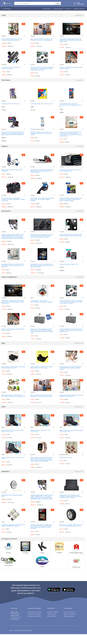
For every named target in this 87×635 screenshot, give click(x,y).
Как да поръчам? (51, 615)
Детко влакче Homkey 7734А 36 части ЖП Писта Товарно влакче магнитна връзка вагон (13, 396)
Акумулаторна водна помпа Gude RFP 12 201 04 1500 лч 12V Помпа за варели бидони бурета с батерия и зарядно (71, 200)
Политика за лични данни (34, 615)
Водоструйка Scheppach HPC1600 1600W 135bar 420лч (12, 170)
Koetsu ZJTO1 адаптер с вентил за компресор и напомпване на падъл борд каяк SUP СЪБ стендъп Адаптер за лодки (42, 69)
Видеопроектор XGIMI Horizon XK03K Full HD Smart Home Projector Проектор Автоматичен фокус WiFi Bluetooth (42, 266)
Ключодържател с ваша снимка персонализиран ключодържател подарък (41, 301)
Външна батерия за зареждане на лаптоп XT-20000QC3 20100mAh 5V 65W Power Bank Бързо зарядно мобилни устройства (42, 236)
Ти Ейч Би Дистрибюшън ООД (37, 129)
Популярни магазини (9, 539)
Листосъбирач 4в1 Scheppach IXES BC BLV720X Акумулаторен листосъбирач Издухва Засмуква (42, 200)
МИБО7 (3, 427)
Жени (3, 407)
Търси (57, 3)
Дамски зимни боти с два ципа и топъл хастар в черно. (41, 431)
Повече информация (69, 617)
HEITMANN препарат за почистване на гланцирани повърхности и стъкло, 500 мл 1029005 (41, 133)
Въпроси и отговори (52, 612)
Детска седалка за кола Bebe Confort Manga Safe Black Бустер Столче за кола (42, 368)
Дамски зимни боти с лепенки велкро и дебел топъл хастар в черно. (71, 431)
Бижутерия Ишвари (64, 455)
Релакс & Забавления (9, 277)
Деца (3, 344)
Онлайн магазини (58, 8)
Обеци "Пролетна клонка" (66, 458)
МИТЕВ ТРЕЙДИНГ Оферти (76, 553)
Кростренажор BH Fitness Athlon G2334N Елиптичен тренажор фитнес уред (12, 39)
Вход (78, 2)
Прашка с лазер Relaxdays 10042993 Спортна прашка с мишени (71, 68)
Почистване (5, 80)
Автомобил (5, 472)
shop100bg (4, 64)
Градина (4, 146)
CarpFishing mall (8, 566)
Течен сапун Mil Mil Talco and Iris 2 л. (11, 104)
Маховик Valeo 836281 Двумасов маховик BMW (12, 496)
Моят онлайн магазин (69, 612)
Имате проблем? (51, 617)
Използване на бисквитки (34, 617)
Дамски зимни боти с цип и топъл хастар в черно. (13, 459)
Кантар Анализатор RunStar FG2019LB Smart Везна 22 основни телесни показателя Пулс (71, 235)
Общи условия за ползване (35, 612)
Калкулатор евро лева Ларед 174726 (69, 264)
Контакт (68, 8)
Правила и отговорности (70, 615)
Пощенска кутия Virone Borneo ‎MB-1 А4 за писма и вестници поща (70, 170)
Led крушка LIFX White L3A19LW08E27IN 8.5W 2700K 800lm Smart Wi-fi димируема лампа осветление (13, 266)
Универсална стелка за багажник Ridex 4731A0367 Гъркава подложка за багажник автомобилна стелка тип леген (70, 497)
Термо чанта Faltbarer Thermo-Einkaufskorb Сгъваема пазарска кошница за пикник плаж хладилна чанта (71, 331)
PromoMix (4, 36)
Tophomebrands (76, 567)
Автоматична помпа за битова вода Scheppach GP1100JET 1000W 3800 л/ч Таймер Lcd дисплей (13, 200)
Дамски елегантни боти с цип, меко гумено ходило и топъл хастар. (13, 431)
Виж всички (79, 15)
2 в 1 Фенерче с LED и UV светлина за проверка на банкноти (11, 68)
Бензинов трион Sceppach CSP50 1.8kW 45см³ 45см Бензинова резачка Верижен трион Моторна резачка (42, 171)
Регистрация (80, 4)
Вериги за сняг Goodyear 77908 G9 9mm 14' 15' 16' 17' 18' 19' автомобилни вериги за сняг (71, 526)
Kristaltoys (4, 100)
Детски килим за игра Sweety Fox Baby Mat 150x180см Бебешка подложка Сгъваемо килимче (70, 368)
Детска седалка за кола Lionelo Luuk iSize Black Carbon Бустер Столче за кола (13, 368)
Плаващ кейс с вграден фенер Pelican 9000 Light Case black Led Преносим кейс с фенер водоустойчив (71, 40)
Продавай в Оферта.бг (79, 8)
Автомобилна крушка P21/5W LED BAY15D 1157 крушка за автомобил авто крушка (13, 526)
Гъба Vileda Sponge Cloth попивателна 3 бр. (42, 104)
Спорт (3, 15)
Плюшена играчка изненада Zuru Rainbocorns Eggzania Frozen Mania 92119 (71, 396)
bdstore (32, 298)
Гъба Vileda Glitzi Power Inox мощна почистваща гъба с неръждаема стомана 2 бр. (71, 105)
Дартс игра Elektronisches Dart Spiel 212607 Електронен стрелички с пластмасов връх (42, 39)
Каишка (42, 553)
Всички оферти (46, 8)
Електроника (6, 211)
